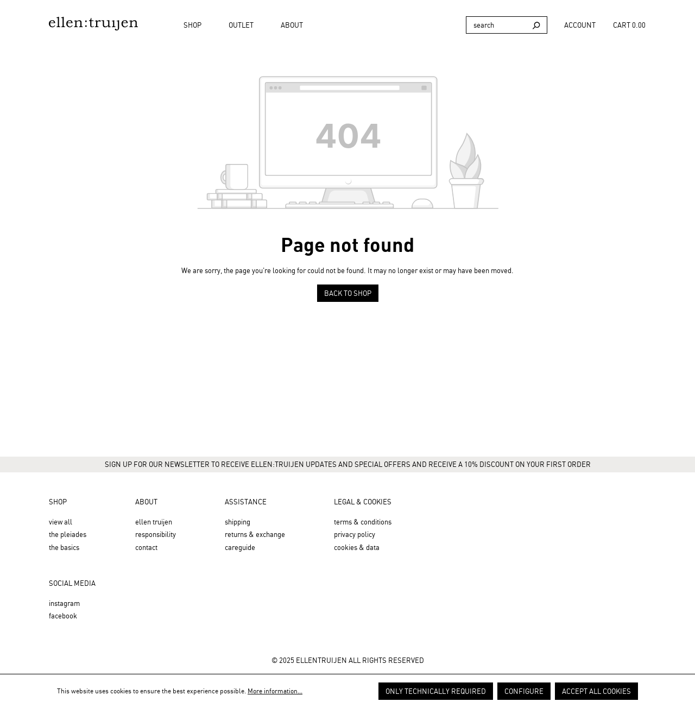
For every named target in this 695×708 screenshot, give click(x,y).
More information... (275, 691)
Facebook (63, 615)
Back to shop (347, 293)
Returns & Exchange (255, 534)
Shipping (237, 521)
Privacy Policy (354, 534)
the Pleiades (67, 534)
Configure (524, 691)
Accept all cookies (596, 691)
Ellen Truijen (153, 521)
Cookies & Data (357, 547)
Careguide (240, 547)
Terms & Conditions (362, 521)
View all (60, 521)
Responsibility (155, 534)
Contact (146, 547)
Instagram (64, 603)
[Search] (496, 25)
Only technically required (436, 691)
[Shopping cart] (632, 25)
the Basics (64, 547)
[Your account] (580, 25)
